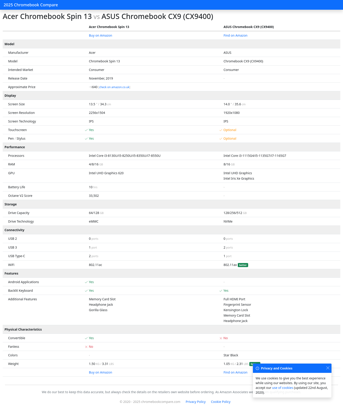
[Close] (327, 367)
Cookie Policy (220, 402)
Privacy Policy (195, 402)
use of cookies (282, 387)
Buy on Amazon (100, 35)
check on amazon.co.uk (114, 87)
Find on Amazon (235, 35)
